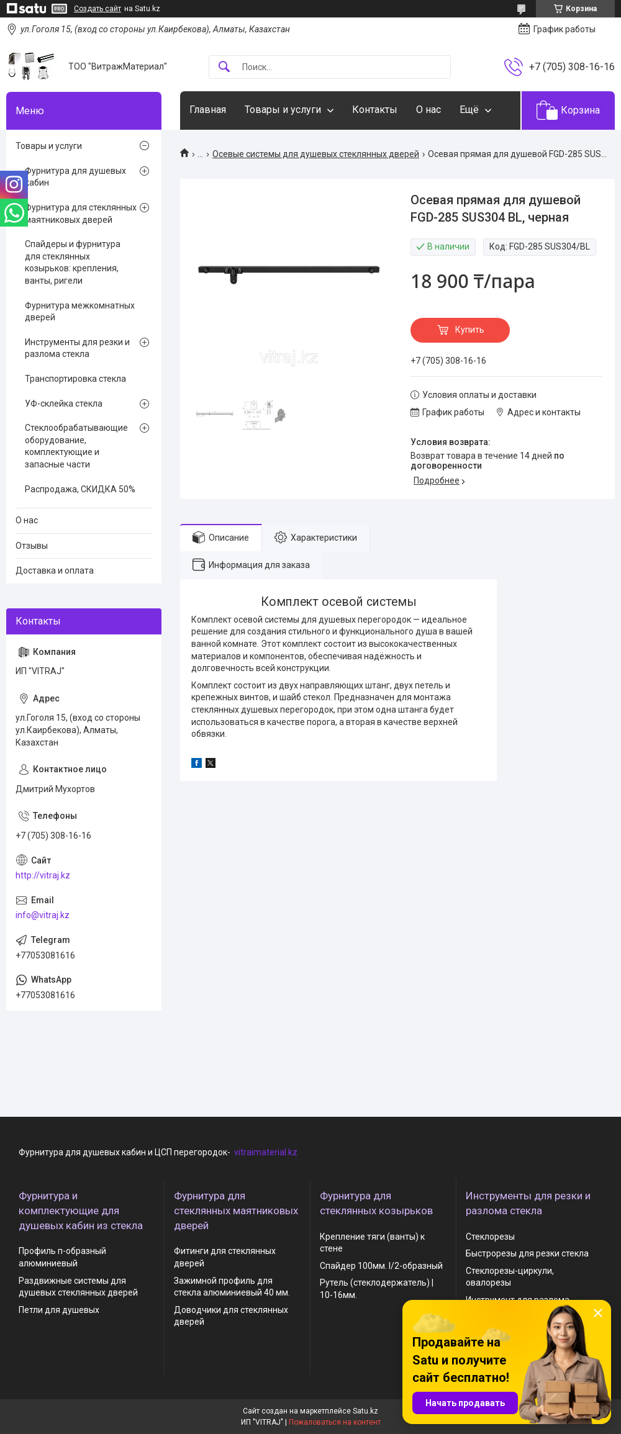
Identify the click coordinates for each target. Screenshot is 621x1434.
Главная (207, 109)
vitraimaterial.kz (265, 1152)
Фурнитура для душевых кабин (75, 177)
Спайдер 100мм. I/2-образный (381, 1266)
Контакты (374, 109)
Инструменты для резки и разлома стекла (77, 348)
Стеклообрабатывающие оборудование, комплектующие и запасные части (76, 446)
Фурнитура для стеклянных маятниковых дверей (81, 213)
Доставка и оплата (55, 570)
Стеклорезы (490, 1237)
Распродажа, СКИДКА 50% (80, 489)
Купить (469, 330)
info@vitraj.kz (43, 915)
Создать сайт (97, 8)
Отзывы (32, 546)
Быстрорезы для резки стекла (527, 1253)
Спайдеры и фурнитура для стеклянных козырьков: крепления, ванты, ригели (72, 262)
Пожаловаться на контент (335, 1422)
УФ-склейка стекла (63, 403)
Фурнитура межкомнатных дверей (80, 311)
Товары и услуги (283, 109)
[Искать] (224, 67)
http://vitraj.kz (43, 875)
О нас (428, 109)
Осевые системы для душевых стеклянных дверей (315, 154)
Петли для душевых (59, 1310)
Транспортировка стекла (75, 379)
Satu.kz (365, 1411)
